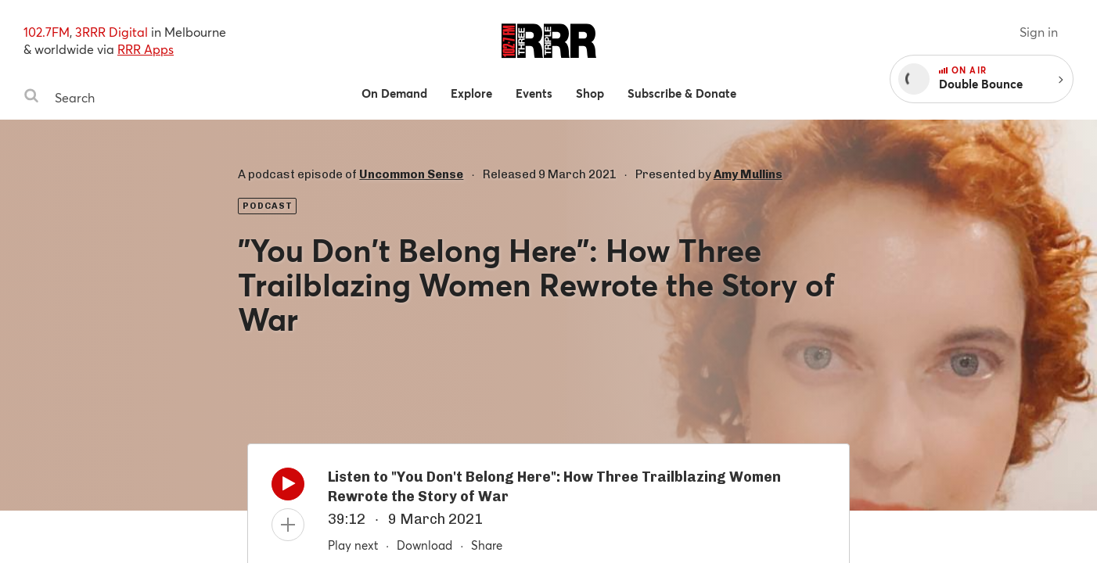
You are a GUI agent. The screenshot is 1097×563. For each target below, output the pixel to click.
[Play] (288, 488)
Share (486, 545)
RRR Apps (145, 49)
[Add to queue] (288, 524)
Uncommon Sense (411, 174)
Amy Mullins (748, 174)
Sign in (1039, 31)
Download (424, 545)
